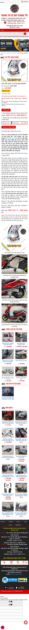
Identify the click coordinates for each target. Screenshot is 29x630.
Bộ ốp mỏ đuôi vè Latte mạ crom (8, 378)
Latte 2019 (14, 53)
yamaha (8, 53)
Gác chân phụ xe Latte (21, 360)
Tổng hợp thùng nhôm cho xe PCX (21, 456)
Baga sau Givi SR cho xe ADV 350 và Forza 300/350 (8, 495)
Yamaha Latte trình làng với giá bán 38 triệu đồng (8, 398)
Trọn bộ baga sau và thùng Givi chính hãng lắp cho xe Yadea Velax (21, 476)
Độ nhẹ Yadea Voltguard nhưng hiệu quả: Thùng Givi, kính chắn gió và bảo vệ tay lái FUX (21, 496)
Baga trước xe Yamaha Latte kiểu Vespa (8, 344)
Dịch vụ (18, 521)
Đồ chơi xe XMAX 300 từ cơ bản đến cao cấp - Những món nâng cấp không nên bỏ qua (21, 514)
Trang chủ (3, 53)
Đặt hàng (7, 90)
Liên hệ (10, 525)
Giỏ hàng (25, 1)
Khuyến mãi (18, 525)
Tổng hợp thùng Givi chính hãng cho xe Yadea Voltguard (8, 476)
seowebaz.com (9, 591)
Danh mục (2, 2)
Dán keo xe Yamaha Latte (21, 378)
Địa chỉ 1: (3, 532)
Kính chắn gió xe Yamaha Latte (21, 344)
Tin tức (25, 521)
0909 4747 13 (11, 115)
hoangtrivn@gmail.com (16, 574)
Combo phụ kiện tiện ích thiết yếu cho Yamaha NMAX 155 (21, 423)
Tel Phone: (10, 540)
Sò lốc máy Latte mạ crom (11, 131)
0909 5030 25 (21, 115)
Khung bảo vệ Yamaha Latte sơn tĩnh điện (7, 361)
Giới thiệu (11, 521)
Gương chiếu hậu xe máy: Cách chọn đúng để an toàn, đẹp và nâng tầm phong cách (8, 458)
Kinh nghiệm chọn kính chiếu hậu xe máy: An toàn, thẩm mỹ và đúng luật (21, 440)
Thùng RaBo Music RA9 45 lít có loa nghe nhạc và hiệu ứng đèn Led (8, 423)
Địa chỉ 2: (4, 544)
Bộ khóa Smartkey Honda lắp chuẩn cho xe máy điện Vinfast (8, 440)
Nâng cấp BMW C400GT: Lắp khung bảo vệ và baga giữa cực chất (8, 514)
